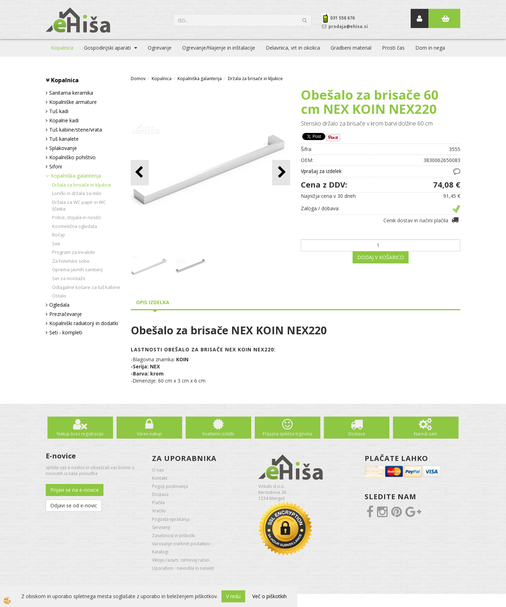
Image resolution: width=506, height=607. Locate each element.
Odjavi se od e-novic (73, 505)
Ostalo (59, 296)
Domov (138, 79)
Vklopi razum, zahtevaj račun (180, 560)
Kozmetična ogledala (74, 226)
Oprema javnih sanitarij (77, 269)
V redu (233, 596)
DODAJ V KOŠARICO (380, 257)
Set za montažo (68, 278)
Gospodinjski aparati (107, 47)
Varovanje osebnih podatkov (181, 544)
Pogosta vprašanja (171, 519)
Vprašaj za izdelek (321, 171)
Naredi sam (425, 434)
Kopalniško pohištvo (72, 157)
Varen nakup (149, 434)
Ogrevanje (160, 47)
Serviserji (161, 527)
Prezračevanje (65, 314)
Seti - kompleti (65, 332)
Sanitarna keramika (71, 92)
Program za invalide (73, 252)
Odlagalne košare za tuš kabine (86, 287)
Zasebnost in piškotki (173, 536)
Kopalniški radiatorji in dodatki (83, 323)
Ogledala (59, 304)
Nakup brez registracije (80, 434)
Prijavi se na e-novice (74, 489)
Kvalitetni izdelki (218, 434)
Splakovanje (63, 148)
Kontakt (159, 478)
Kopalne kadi (64, 120)
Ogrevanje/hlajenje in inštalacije (218, 47)
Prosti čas (393, 47)
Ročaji (58, 235)
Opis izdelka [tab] (152, 302)
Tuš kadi (58, 111)
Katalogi (160, 552)
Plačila (158, 503)
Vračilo (159, 511)
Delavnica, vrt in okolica (293, 47)
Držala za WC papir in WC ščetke (79, 205)
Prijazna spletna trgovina (287, 434)
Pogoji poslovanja (170, 486)
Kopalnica (62, 47)
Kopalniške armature (73, 102)
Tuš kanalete (64, 138)
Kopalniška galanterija (76, 175)
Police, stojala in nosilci (76, 217)
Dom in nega (430, 47)
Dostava (356, 434)
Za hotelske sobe (71, 261)
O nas (158, 470)
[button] (281, 172)
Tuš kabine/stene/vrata (75, 129)
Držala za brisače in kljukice (81, 185)
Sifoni (55, 166)
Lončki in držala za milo (76, 193)
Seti (56, 243)
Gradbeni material (351, 47)
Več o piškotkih (269, 596)
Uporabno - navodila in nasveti (183, 568)
